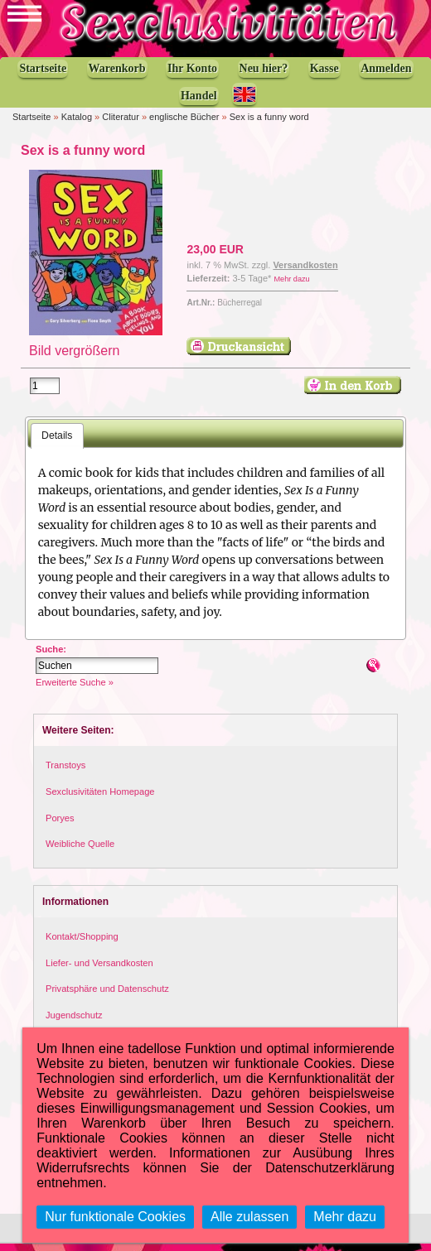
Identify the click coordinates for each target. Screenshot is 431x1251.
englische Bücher (184, 124)
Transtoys (65, 773)
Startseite (31, 124)
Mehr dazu (291, 286)
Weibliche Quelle (80, 851)
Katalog (76, 124)
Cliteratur (120, 124)
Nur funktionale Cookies (115, 1217)
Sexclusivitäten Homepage (100, 799)
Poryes (60, 825)
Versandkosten (305, 272)
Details (56, 443)
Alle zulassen (249, 1217)
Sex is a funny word (269, 124)
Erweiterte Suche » (75, 690)
